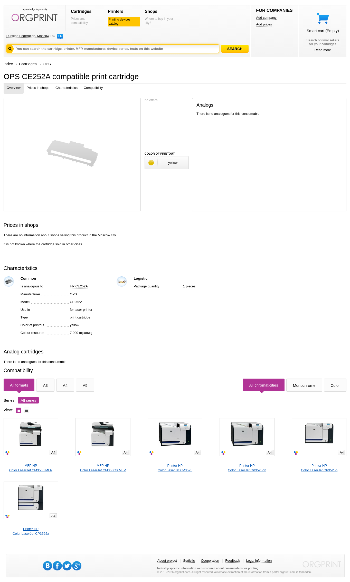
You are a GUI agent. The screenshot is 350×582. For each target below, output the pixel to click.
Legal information (259, 560)
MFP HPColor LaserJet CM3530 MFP (30, 468)
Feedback (232, 560)
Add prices (264, 24)
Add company (266, 18)
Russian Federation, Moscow (28, 36)
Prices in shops (38, 88)
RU (52, 36)
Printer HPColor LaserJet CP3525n (319, 468)
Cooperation (210, 560)
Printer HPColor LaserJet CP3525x (31, 531)
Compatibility (93, 88)
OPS (47, 64)
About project (167, 560)
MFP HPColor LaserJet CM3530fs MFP (103, 468)
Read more (323, 50)
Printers (115, 11)
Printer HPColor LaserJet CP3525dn (247, 468)
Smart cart (323, 31)
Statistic (189, 560)
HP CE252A (79, 286)
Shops (151, 11)
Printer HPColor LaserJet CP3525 (175, 468)
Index (8, 64)
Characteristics (66, 88)
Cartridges (81, 11)
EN (60, 36)
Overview (14, 88)
